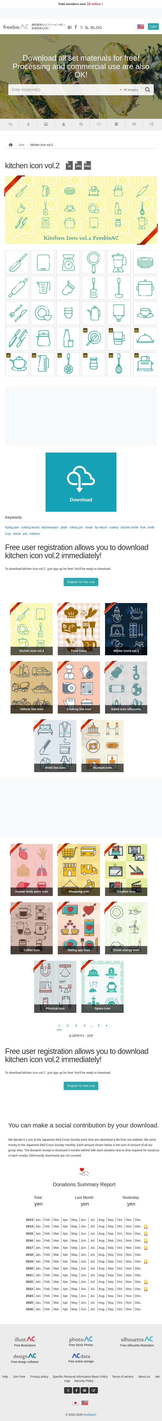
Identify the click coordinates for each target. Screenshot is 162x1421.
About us (144, 1376)
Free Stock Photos (81, 1345)
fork (143, 527)
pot (25, 533)
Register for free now (81, 582)
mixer (89, 527)
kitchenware (50, 527)
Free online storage (81, 1361)
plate (64, 527)
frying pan (12, 527)
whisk (17, 533)
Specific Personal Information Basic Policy (80, 1376)
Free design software (25, 1362)
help (5, 1376)
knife (151, 527)
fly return (101, 527)
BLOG (96, 27)
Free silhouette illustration (137, 1345)
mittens (35, 533)
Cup (8, 533)
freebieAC (89, 1414)
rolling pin (76, 527)
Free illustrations (25, 1345)
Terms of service (123, 1376)
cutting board (30, 527)
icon (21, 144)
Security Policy (84, 1381)
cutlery (114, 527)
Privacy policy (39, 1376)
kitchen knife (129, 527)
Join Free (19, 1376)
